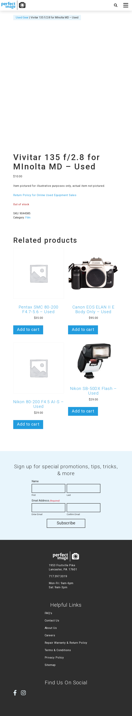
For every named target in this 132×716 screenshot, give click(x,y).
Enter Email (37, 514)
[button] (126, 5)
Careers (50, 635)
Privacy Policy (54, 657)
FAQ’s (48, 613)
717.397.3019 (58, 576)
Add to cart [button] (28, 329)
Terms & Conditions (58, 650)
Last (69, 495)
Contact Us (52, 620)
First (34, 495)
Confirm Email (73, 514)
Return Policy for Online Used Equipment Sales (44, 195)
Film (27, 217)
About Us (51, 628)
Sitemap (50, 665)
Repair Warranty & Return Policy (66, 642)
